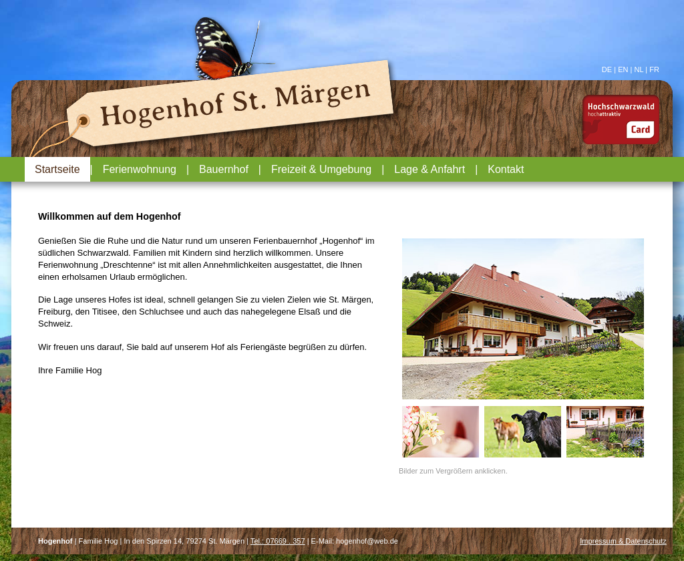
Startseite (57, 169)
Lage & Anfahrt (429, 169)
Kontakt (506, 169)
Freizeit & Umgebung (321, 169)
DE (607, 69)
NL (639, 69)
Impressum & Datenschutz (623, 541)
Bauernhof (223, 169)
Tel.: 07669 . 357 (277, 541)
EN (623, 69)
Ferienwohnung (139, 169)
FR (654, 69)
